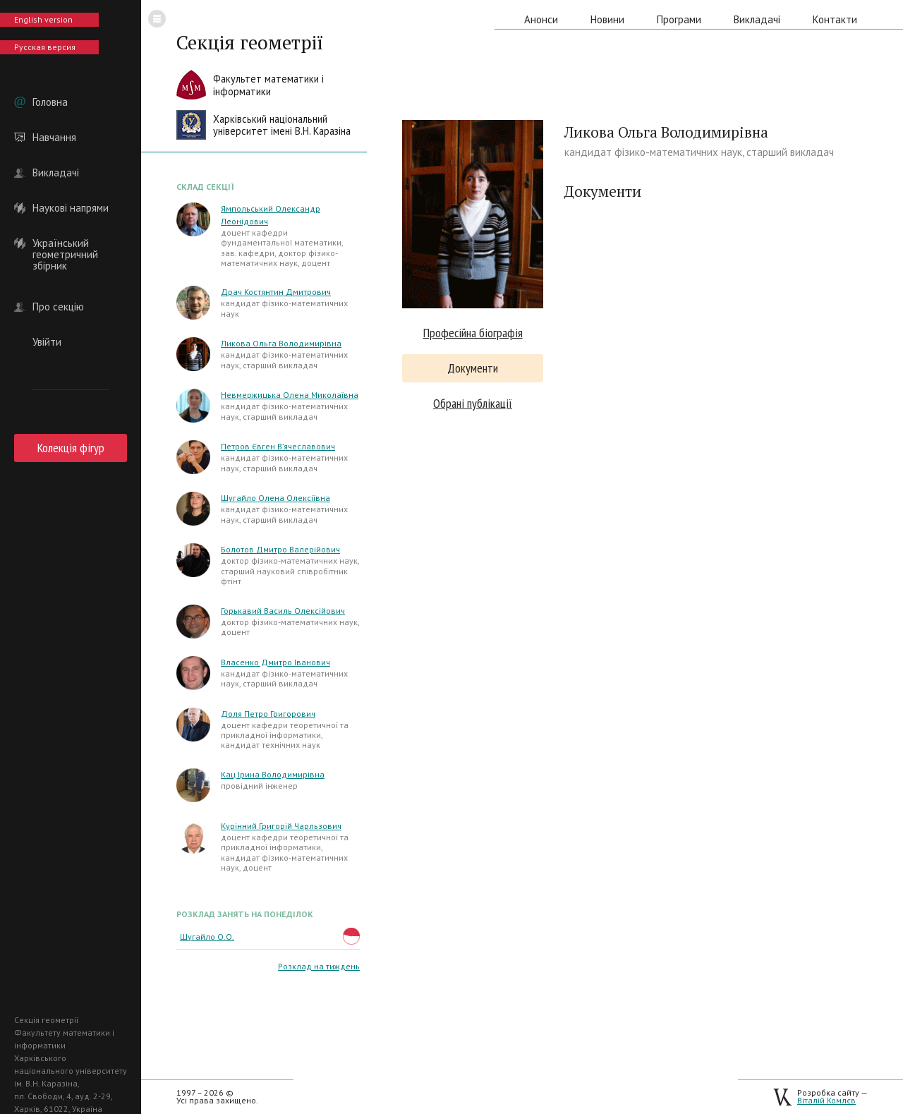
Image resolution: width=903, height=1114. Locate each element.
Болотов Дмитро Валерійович (280, 549)
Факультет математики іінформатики (268, 85)
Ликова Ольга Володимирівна (281, 343)
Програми (679, 19)
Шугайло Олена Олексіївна (275, 497)
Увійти (46, 342)
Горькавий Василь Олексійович (283, 610)
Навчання (54, 137)
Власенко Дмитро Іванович (275, 662)
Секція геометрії (249, 42)
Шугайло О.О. (207, 936)
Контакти (835, 19)
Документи (472, 368)
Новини (607, 19)
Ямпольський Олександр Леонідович (270, 214)
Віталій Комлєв (826, 1100)
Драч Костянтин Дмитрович (276, 291)
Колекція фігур (70, 448)
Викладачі (55, 172)
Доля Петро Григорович (268, 713)
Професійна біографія (473, 333)
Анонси (541, 19)
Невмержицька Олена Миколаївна (289, 394)
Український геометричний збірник (65, 243)
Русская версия (44, 47)
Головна (50, 102)
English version (43, 19)
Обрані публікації (472, 403)
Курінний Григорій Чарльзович (281, 826)
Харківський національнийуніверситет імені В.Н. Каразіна (282, 125)
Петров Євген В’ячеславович (278, 446)
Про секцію (58, 307)
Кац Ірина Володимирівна (273, 774)
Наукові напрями (70, 208)
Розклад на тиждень (319, 966)
